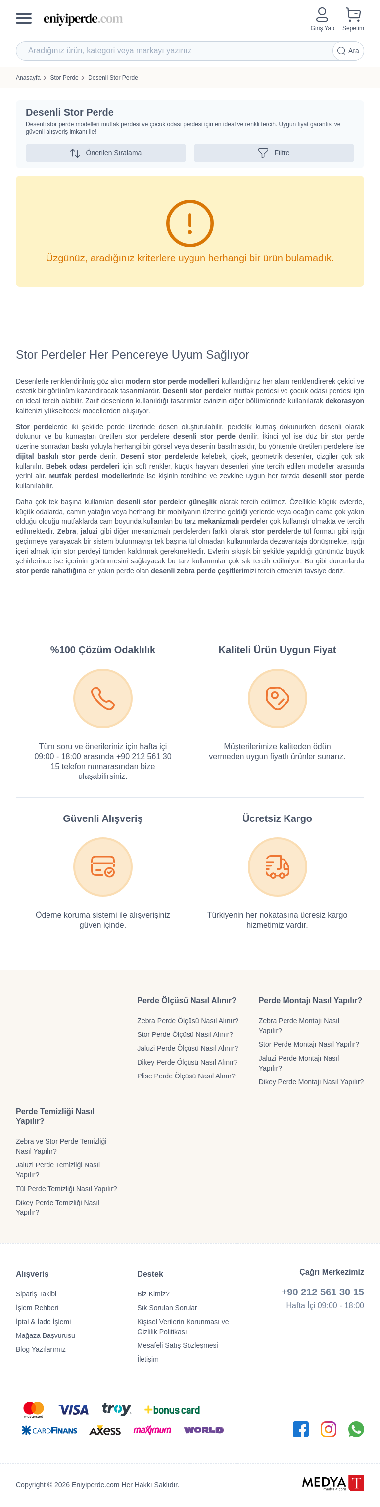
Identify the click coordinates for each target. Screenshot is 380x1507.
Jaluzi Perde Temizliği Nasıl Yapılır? (58, 1170)
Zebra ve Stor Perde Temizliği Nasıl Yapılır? (61, 1146)
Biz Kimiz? (153, 1294)
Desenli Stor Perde (113, 77)
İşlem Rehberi (37, 1308)
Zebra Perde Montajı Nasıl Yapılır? (299, 1025)
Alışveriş (32, 1274)
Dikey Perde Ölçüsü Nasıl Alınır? (187, 1062)
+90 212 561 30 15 (323, 1292)
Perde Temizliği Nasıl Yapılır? (55, 1116)
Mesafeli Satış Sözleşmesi (177, 1345)
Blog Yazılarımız (41, 1349)
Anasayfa (28, 77)
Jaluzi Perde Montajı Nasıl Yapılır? (299, 1063)
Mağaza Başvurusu (45, 1335)
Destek (150, 1274)
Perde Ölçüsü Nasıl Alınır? (186, 1000)
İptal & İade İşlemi (43, 1322)
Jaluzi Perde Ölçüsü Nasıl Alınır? (187, 1048)
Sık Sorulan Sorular (167, 1308)
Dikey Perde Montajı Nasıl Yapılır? (311, 1082)
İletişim (148, 1359)
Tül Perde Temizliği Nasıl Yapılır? (66, 1189)
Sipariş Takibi (36, 1294)
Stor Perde (64, 77)
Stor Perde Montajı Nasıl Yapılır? (309, 1044)
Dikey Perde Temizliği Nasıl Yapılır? (57, 1207)
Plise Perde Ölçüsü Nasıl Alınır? (186, 1076)
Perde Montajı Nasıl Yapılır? (311, 1000)
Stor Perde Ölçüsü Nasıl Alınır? (185, 1034)
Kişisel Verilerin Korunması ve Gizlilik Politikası (183, 1326)
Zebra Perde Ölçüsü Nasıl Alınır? (187, 1021)
